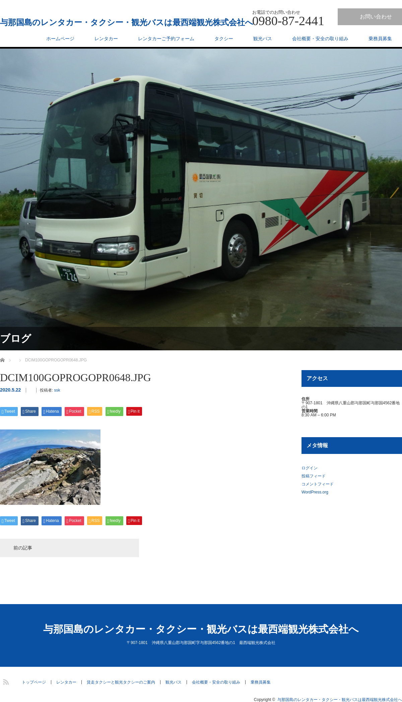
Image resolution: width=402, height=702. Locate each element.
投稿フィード (314, 476)
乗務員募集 (380, 38)
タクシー (223, 38)
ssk (57, 390)
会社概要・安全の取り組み (320, 38)
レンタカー (106, 38)
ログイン (310, 468)
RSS (5, 681)
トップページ (34, 682)
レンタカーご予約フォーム (166, 38)
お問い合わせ (376, 16)
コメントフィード (318, 484)
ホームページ (60, 38)
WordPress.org (315, 492)
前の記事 (22, 547)
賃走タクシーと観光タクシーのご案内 (121, 682)
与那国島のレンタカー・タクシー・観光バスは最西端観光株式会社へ (126, 22)
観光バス (262, 38)
